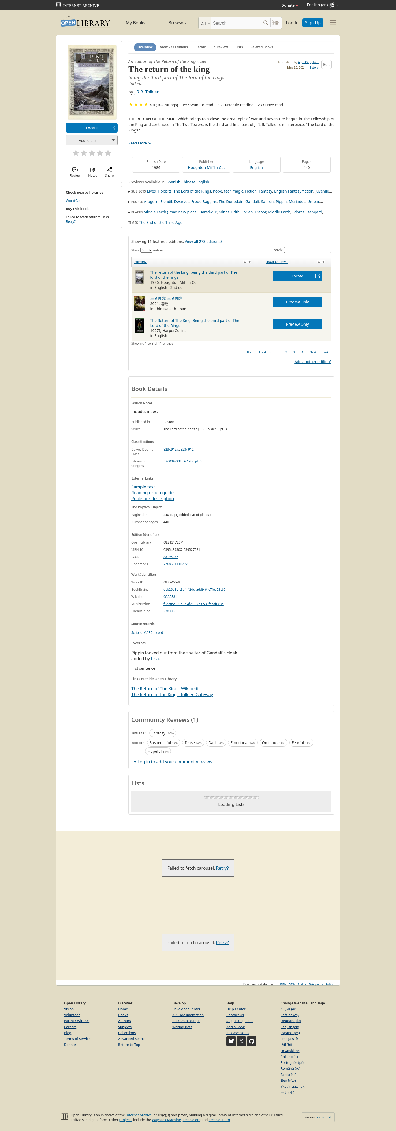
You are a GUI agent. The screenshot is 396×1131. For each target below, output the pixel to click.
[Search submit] (265, 23)
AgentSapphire (308, 62)
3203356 (169, 611)
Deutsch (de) (291, 1020)
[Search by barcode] (275, 23)
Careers (70, 1026)
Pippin (281, 201)
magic (238, 191)
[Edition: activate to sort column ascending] (198, 262)
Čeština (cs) (290, 1014)
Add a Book (235, 1026)
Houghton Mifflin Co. (206, 167)
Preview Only (297, 301)
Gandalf (252, 201)
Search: (301, 250)
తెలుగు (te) (288, 1080)
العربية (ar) (288, 1008)
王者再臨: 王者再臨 (166, 298)
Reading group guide (152, 493)
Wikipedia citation (321, 984)
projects (125, 1119)
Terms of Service (77, 1038)
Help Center (236, 1008)
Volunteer (72, 1014)
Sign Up (313, 23)
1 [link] (278, 352)
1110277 (181, 564)
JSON (291, 984)
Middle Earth (279, 211)
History (314, 67)
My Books (135, 23)
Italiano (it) (289, 1056)
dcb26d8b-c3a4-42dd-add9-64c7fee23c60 (194, 589)
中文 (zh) (287, 1092)
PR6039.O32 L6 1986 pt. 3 (182, 461)
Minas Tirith (229, 211)
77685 (168, 564)
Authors (124, 1020)
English (256, 167)
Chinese (188, 181)
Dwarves (181, 201)
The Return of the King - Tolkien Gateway (172, 695)
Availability (277, 262)
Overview (145, 47)
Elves (151, 191)
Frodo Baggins (204, 201)
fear (227, 191)
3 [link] (294, 352)
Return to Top (129, 1044)
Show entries (147, 250)
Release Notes (237, 1032)
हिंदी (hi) (286, 1044)
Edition (140, 262)
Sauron (267, 201)
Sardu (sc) (288, 1074)
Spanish (174, 181)
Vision (69, 1008)
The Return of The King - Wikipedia (166, 689)
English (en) (290, 1026)
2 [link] (286, 352)
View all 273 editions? (203, 241)
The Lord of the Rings (192, 191)
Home (123, 1008)
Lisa (155, 659)
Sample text (143, 487)
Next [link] (313, 352)
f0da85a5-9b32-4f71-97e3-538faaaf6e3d (193, 604)
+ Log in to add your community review (173, 762)
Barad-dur (208, 211)
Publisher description (152, 499)
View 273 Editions (174, 47)
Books (123, 1014)
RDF (283, 984)
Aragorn (151, 201)
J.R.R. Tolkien (146, 92)
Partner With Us (76, 1020)
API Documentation (188, 1014)
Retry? (71, 221)
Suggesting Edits (239, 1020)
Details (201, 47)
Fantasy (265, 191)
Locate (92, 127)
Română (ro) (290, 1068)
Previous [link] (265, 352)
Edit (326, 64)
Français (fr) (290, 1038)
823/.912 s (171, 449)
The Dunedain (231, 201)
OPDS (302, 984)
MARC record (153, 632)
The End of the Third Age (160, 222)
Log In (292, 23)
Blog (67, 1032)
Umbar (313, 201)
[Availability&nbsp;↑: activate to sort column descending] (297, 262)
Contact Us (235, 1014)
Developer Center (186, 1008)
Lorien (247, 211)
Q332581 (170, 596)
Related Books (261, 47)
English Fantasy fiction (293, 191)
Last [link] (325, 352)
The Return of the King (175, 61)
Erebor (260, 211)
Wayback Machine (166, 1119)
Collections (127, 1032)
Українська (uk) (293, 1086)
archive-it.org (219, 1119)
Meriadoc (297, 201)
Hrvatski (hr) (290, 1050)
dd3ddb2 (324, 1117)
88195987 (170, 557)
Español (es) (290, 1032)
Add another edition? (312, 361)
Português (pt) (292, 1062)
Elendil (166, 201)
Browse (171, 23)
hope (217, 191)
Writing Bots (182, 1026)
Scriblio (136, 632)
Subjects (125, 1026)
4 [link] (302, 352)
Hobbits (164, 191)
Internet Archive (139, 1115)
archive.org (192, 1119)
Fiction (251, 191)
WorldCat (73, 200)
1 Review (221, 47)
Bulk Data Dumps (186, 1020)
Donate (289, 5)
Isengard (314, 211)
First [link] (249, 352)
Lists (239, 47)
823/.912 (187, 449)
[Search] (236, 23)
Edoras (298, 211)
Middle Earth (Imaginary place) (171, 211)
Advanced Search (132, 1038)
